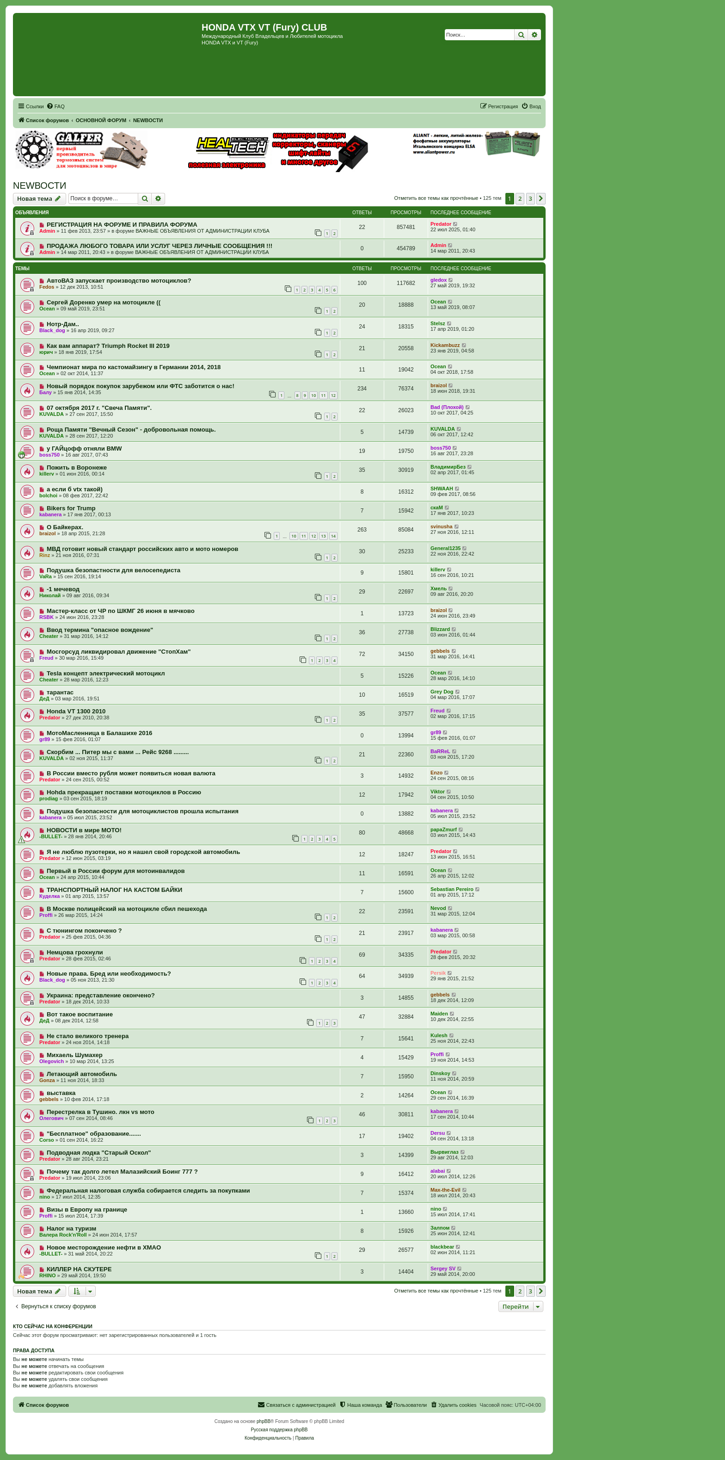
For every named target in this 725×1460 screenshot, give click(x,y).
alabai (437, 1171)
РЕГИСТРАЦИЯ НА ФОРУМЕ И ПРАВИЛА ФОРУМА (122, 224)
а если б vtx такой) (75, 489)
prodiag (48, 798)
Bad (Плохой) (447, 407)
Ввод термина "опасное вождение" (100, 629)
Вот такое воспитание (80, 1014)
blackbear (442, 1247)
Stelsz (437, 323)
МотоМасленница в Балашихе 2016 (99, 733)
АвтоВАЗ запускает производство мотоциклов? (119, 280)
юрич (46, 352)
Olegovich (51, 1061)
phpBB (263, 1421)
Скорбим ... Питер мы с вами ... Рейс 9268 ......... (118, 752)
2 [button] (520, 198)
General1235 (445, 548)
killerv (46, 473)
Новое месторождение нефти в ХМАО (104, 1247)
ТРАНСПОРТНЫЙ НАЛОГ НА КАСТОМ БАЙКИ (114, 889)
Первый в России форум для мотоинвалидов (116, 870)
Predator (440, 224)
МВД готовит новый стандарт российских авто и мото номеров (142, 548)
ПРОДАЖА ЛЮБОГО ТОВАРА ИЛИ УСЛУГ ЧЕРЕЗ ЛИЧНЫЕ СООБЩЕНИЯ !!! (159, 245)
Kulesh (439, 1035)
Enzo (436, 772)
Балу (45, 392)
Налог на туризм (71, 1228)
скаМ (436, 507)
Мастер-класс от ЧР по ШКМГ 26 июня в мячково (121, 610)
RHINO (47, 1275)
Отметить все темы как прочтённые (436, 198)
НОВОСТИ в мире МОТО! (84, 830)
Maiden (439, 1013)
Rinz (44, 555)
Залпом (439, 1228)
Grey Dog (442, 691)
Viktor (437, 791)
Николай (50, 595)
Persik (438, 973)
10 (313, 395)
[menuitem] (55, 106)
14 (333, 536)
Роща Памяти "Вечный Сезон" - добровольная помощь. (131, 429)
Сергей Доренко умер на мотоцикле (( (103, 302)
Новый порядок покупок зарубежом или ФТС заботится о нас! (140, 386)
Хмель (438, 588)
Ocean (47, 308)
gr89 (44, 739)
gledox (438, 280)
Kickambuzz (445, 345)
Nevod (438, 908)
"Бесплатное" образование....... (94, 1133)
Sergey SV (442, 1268)
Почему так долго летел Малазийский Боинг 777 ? (122, 1171)
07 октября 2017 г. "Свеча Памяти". (99, 407)
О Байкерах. (65, 527)
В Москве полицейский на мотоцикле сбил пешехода (127, 908)
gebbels (440, 651)
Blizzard (440, 629)
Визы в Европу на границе (87, 1209)
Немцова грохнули (75, 952)
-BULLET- (50, 836)
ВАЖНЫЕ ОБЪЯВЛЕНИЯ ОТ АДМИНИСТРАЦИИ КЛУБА (202, 231)
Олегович (51, 1118)
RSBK (46, 617)
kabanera (50, 514)
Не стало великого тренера (88, 1036)
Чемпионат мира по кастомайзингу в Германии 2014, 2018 (134, 367)
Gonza (47, 1080)
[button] (541, 198)
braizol (438, 385)
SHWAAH (441, 488)
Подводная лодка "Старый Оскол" (99, 1152)
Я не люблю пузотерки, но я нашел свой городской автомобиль (143, 851)
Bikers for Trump (71, 508)
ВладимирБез (448, 467)
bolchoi (48, 495)
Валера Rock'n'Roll (63, 1234)
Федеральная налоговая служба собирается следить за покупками (148, 1190)
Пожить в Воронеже (77, 467)
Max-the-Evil (445, 1190)
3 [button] (530, 198)
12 (333, 395)
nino (44, 1197)
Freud (46, 658)
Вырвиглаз (444, 1152)
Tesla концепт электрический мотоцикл (106, 673)
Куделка (49, 896)
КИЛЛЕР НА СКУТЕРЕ (79, 1269)
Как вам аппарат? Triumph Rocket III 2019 (108, 345)
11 (323, 395)
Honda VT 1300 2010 (76, 711)
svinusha (441, 526)
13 (323, 536)
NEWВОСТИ (39, 185)
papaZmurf (443, 829)
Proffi (46, 915)
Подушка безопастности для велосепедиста (113, 570)
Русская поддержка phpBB (279, 1429)
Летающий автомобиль (82, 1073)
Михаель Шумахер (75, 1055)
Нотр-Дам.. (63, 324)
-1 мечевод (63, 589)
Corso (46, 1140)
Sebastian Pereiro (451, 889)
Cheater (48, 636)
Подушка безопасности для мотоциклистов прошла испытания (143, 811)
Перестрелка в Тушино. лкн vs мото (100, 1111)
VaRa (45, 576)
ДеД (44, 698)
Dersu (437, 1133)
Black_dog (52, 330)
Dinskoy (440, 1073)
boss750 (49, 455)
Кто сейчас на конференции (52, 1326)
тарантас (60, 692)
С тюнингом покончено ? (84, 930)
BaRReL (440, 751)
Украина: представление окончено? (101, 995)
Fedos (46, 287)
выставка (61, 1092)
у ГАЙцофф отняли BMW (84, 448)
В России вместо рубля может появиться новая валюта (131, 773)
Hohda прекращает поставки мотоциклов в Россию (124, 792)
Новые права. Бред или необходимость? (109, 973)
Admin (47, 231)
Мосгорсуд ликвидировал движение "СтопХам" (119, 651)
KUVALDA (51, 414)
